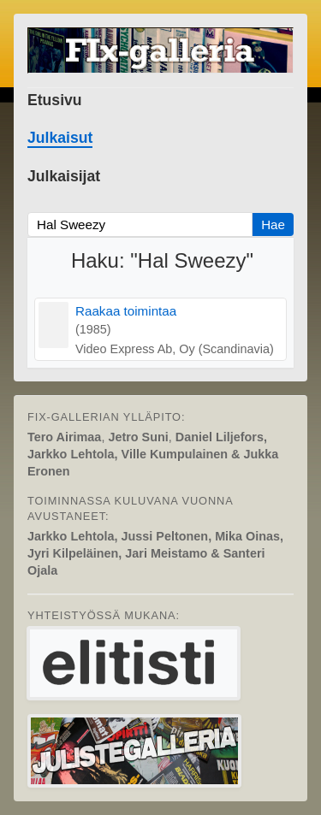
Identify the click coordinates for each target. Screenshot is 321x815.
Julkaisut (59, 137)
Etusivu (54, 100)
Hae (273, 224)
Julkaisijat (63, 176)
